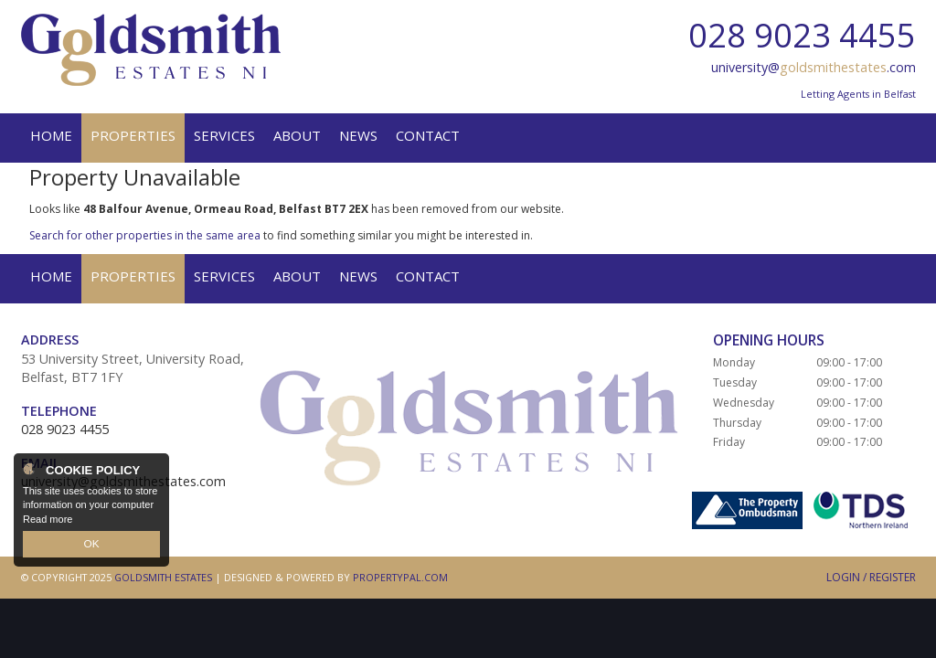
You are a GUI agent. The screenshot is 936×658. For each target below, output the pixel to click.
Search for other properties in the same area (145, 235)
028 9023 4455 (802, 35)
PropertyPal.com (400, 577)
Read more (47, 520)
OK (91, 544)
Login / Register (871, 577)
